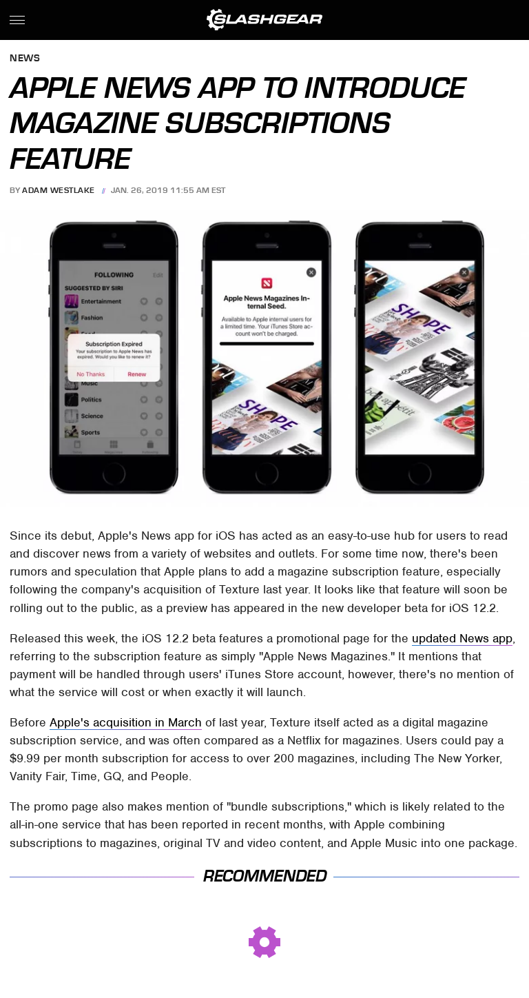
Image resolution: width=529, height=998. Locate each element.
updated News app (462, 638)
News (25, 58)
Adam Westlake (58, 190)
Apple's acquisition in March (126, 722)
